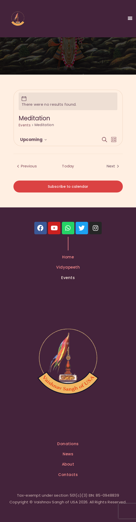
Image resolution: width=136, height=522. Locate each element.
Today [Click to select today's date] (68, 166)
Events (25, 125)
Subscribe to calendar (68, 186)
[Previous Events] (27, 166)
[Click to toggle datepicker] (33, 140)
